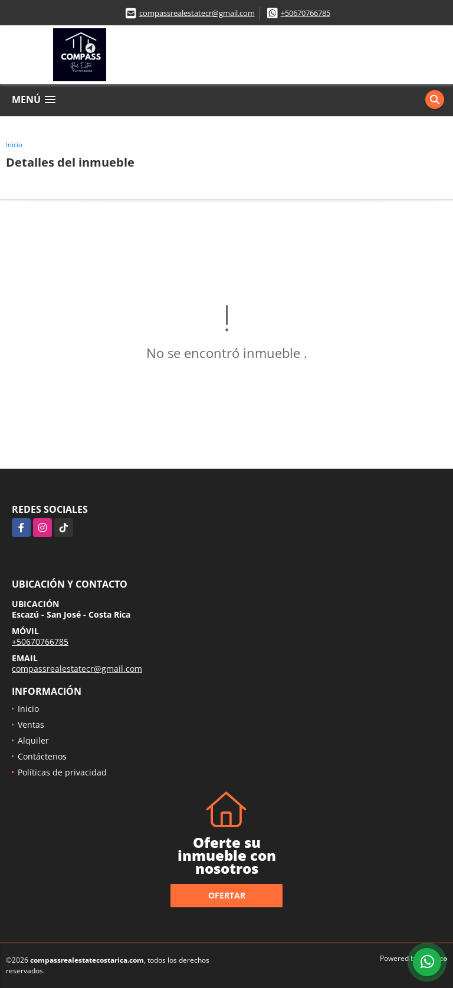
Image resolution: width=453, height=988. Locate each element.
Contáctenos (42, 756)
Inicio (14, 144)
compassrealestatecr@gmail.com (197, 13)
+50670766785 (305, 13)
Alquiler (33, 740)
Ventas (31, 724)
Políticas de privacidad (62, 772)
